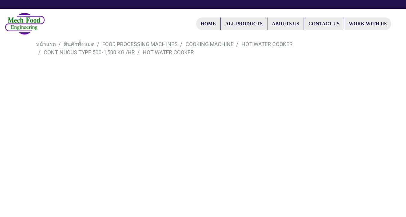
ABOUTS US (285, 23)
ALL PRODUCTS (244, 23)
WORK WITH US (368, 23)
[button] (396, 23)
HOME (208, 23)
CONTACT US (323, 23)
